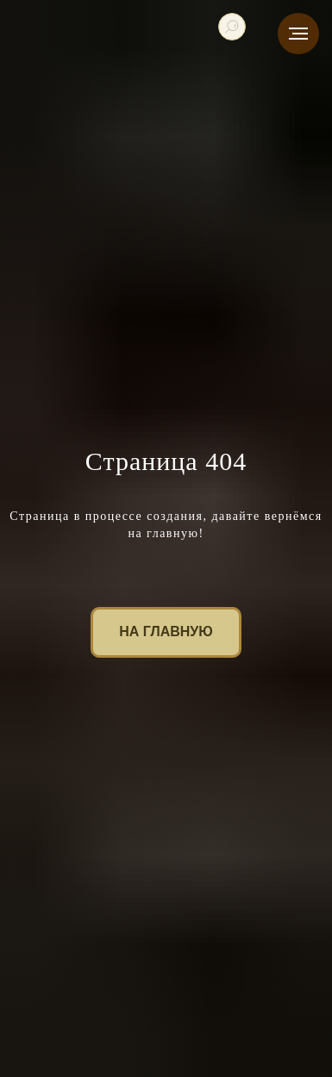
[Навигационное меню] (298, 34)
